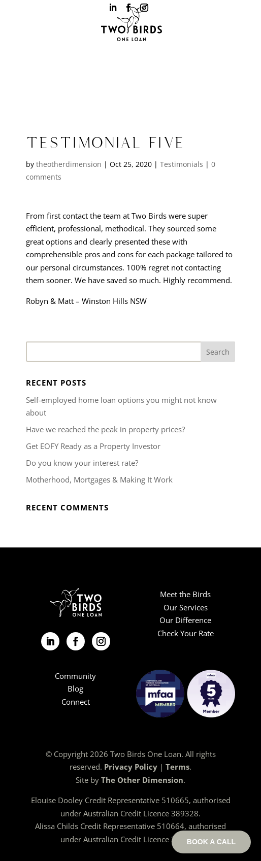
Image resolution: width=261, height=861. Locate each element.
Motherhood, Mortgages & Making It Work (99, 479)
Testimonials (181, 164)
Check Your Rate (185, 633)
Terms (177, 767)
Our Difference (185, 620)
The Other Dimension (142, 780)
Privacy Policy (130, 767)
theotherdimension (69, 164)
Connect (75, 702)
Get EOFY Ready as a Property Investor (93, 446)
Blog (75, 688)
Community (75, 676)
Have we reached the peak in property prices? (105, 429)
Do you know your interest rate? (82, 463)
